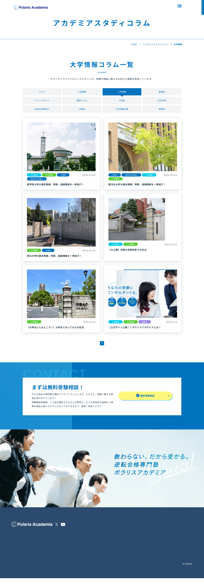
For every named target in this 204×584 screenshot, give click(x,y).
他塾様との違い (46, 532)
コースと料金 (45, 538)
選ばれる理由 (17, 538)
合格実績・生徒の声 (20, 558)
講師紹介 (15, 551)
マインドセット (42, 101)
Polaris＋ (57, 552)
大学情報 (122, 92)
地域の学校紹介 (42, 111)
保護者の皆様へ (18, 545)
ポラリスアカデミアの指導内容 (25, 532)
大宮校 (122, 101)
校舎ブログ (58, 545)
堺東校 (162, 111)
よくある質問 (45, 545)
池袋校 (82, 111)
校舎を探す (101, 6)
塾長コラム (82, 101)
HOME (134, 44)
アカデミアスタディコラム (155, 44)
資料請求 (161, 6)
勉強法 (162, 92)
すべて (42, 92)
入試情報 (82, 92)
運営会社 (67, 539)
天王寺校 (162, 101)
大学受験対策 (122, 111)
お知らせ (57, 532)
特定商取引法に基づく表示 (75, 532)
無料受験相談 (131, 6)
